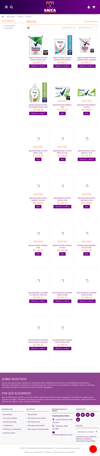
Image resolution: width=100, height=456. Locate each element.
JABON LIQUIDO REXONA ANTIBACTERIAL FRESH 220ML (62, 59)
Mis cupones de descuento (38, 429)
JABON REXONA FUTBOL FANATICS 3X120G (38, 199)
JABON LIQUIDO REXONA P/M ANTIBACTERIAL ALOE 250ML (38, 107)
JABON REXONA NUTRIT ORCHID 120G (62, 199)
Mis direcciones (34, 422)
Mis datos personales (36, 425)
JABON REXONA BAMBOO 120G (62, 106)
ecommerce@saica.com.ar (62, 435)
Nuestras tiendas (10, 422)
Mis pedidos (32, 414)
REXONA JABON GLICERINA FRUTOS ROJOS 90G (62, 341)
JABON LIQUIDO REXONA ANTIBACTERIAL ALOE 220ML (38, 59)
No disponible (9, 26)
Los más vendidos (10, 418)
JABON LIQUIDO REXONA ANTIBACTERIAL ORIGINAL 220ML (86, 59)
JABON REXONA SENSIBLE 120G (38, 246)
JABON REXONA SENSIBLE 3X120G (62, 246)
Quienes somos (9, 433)
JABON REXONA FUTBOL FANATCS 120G (86, 152)
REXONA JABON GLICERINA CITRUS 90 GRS (86, 294)
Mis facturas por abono (37, 418)
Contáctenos (8, 425)
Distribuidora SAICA (60, 416)
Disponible (8, 28)
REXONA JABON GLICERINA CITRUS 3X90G (62, 294)
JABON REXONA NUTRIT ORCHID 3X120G (86, 199)
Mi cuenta (31, 409)
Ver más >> (48, 387)
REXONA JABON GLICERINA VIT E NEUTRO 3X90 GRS (38, 294)
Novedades (7, 414)
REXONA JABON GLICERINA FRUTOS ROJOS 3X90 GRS (38, 341)
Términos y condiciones (12, 429)
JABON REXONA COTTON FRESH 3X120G (62, 152)
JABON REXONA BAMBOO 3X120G (86, 106)
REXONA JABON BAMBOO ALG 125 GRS (86, 246)
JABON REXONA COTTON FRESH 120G (38, 152)
